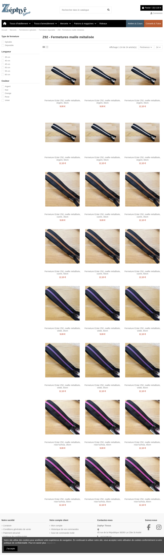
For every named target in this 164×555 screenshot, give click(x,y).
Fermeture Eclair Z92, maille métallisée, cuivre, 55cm (102, 272)
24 (158, 47)
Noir (6, 90)
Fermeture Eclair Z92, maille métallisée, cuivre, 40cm (102, 215)
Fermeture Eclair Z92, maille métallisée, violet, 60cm (142, 386)
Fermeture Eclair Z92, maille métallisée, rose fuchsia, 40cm (102, 443)
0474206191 (106, 537)
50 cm (7, 67)
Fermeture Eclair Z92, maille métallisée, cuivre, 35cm (63, 215)
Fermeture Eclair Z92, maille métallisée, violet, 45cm (142, 329)
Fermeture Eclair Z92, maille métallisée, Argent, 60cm (142, 158)
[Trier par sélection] (146, 47)
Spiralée (8, 42)
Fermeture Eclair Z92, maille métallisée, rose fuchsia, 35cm (63, 443)
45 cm (7, 64)
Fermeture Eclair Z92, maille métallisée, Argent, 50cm (63, 158)
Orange (8, 93)
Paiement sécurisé (11, 533)
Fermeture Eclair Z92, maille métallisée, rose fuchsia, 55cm (102, 500)
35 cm (7, 57)
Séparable (9, 45)
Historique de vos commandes (64, 529)
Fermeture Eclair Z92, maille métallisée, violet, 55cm (102, 386)
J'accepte (10, 548)
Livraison (7, 525)
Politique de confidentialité (15, 536)
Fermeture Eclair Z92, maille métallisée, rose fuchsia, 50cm (63, 500)
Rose (7, 97)
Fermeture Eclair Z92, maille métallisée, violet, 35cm (63, 329)
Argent (8, 86)
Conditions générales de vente (17, 529)
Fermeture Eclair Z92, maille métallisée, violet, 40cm (102, 329)
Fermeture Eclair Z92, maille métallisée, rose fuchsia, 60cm (142, 500)
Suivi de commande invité (62, 533)
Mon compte (56, 525)
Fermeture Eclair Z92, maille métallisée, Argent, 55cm (102, 158)
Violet (7, 100)
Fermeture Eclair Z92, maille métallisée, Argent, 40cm (102, 101)
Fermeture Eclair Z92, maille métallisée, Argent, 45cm (142, 101)
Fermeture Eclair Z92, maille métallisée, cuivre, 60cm (142, 272)
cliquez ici (51, 543)
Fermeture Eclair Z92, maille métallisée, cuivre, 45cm (142, 215)
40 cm (7, 61)
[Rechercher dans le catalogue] (108, 10)
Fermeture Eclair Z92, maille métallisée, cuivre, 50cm (63, 272)
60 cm (7, 74)
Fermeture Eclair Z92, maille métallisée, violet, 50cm (63, 386)
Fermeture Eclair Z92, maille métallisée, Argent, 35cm (63, 101)
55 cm (7, 71)
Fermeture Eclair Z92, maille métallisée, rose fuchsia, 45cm (142, 443)
